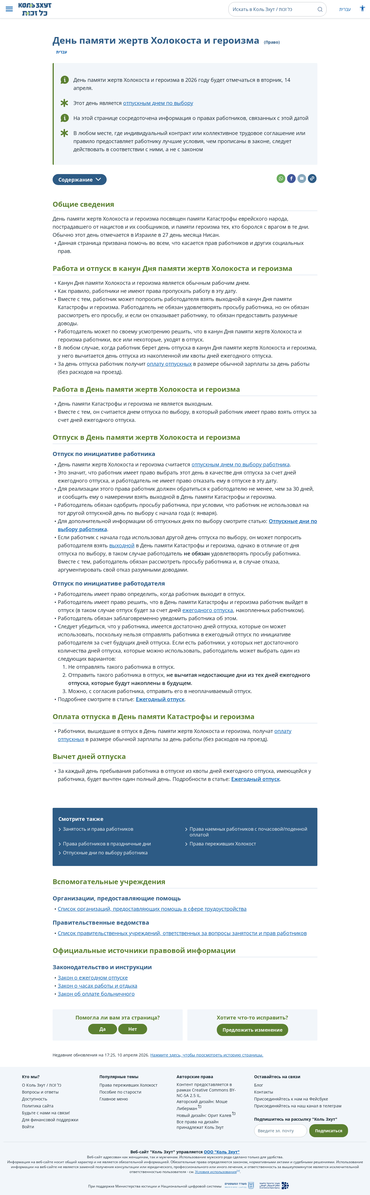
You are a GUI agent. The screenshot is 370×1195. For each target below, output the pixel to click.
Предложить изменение (252, 1030)
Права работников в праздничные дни (107, 844)
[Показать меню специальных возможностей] (362, 10)
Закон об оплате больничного (96, 993)
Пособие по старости (120, 1092)
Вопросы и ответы (40, 1092)
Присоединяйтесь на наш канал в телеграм (297, 1106)
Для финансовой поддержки (50, 1119)
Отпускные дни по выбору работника (105, 852)
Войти (28, 1126)
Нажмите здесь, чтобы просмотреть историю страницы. (206, 1055)
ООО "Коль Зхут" (222, 1152)
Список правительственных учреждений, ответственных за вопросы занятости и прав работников (182, 933)
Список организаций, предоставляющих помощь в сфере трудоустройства (152, 908)
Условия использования (216, 1171)
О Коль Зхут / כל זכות (41, 1085)
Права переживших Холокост (223, 844)
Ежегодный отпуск (160, 699)
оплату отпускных (169, 363)
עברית (345, 9)
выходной (121, 545)
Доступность (34, 1099)
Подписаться (328, 1130)
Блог (258, 1085)
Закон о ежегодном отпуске (93, 977)
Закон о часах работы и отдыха (97, 985)
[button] (9, 9)
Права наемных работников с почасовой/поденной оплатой (248, 832)
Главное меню (113, 1099)
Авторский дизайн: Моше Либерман (202, 1105)
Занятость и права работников (98, 829)
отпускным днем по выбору (158, 102)
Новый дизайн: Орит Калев (204, 1115)
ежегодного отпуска (207, 610)
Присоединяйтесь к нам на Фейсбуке (291, 1099)
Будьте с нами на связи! (46, 1112)
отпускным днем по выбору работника (241, 464)
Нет (132, 1029)
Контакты (263, 1092)
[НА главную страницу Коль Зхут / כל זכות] (39, 9)
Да (102, 1029)
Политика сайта (37, 1106)
